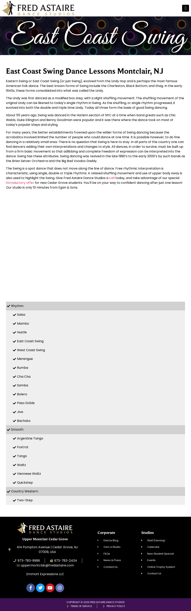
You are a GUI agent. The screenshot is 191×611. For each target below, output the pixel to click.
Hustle (22, 332)
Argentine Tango (30, 438)
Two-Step (25, 500)
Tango (22, 456)
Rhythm (17, 306)
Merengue (25, 358)
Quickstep (25, 482)
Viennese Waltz (29, 473)
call (112, 178)
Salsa (21, 314)
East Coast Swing (30, 341)
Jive (20, 412)
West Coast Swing (31, 350)
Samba (22, 385)
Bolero (22, 394)
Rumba (22, 367)
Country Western (24, 491)
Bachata (23, 420)
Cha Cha (23, 376)
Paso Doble (26, 403)
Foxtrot (23, 447)
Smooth (17, 429)
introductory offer (20, 182)
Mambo (23, 323)
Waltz (21, 465)
